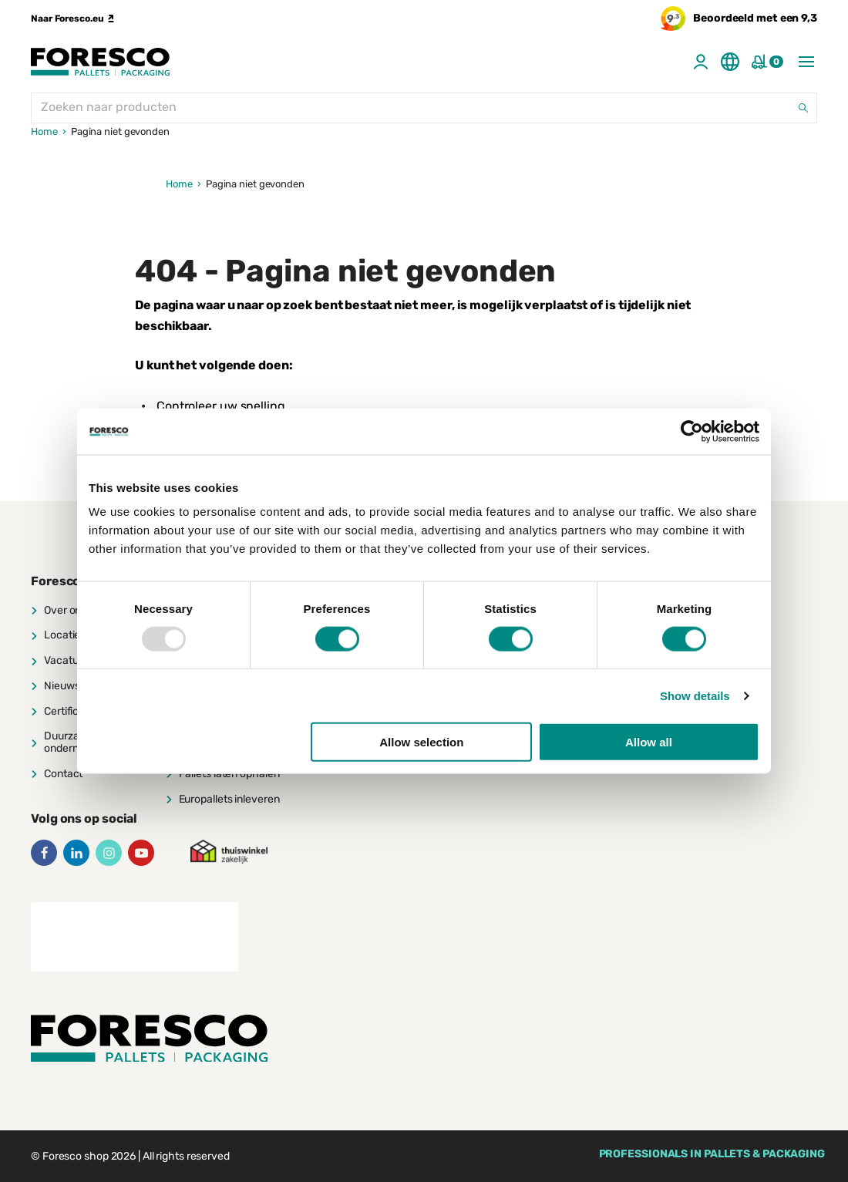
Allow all (648, 742)
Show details (695, 695)
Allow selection (421, 742)
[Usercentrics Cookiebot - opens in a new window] (691, 431)
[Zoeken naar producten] (424, 108)
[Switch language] (730, 61)
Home (44, 131)
